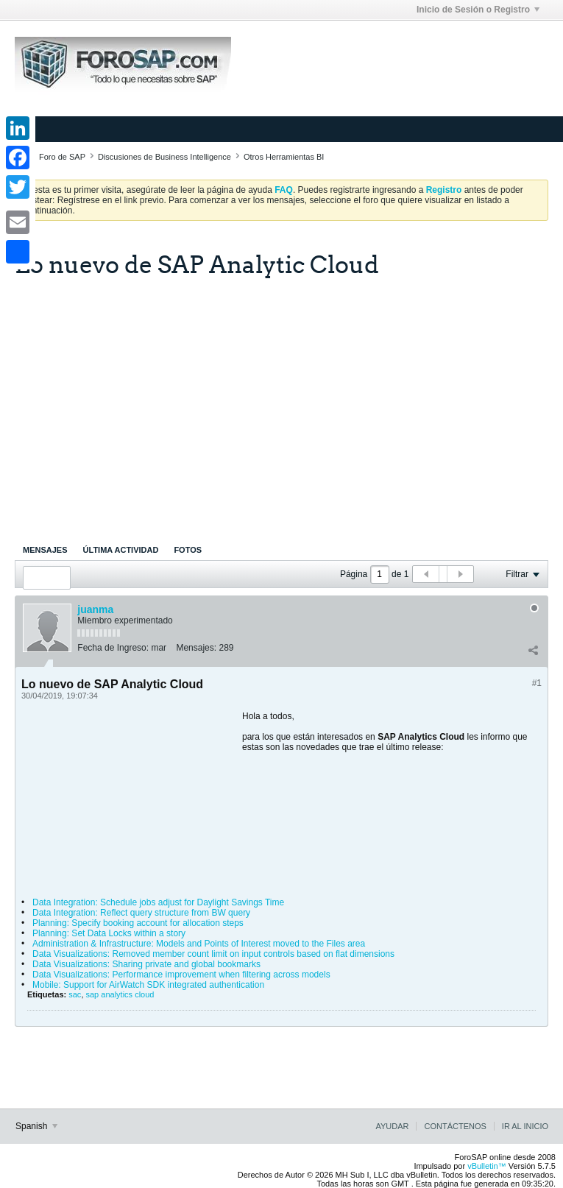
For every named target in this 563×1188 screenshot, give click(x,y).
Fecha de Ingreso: (113, 648)
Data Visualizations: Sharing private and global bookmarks (146, 964)
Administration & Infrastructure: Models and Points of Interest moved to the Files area (198, 943)
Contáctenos (455, 1126)
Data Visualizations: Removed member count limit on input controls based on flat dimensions (213, 954)
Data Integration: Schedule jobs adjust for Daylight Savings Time (158, 902)
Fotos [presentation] (188, 549)
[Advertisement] (281, 400)
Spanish (36, 1126)
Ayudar (391, 1126)
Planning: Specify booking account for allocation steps (138, 923)
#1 (537, 683)
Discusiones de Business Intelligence (164, 156)
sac (74, 994)
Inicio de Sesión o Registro (478, 9)
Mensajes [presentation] (45, 549)
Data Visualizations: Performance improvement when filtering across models (181, 974)
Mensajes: (196, 648)
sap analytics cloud (120, 994)
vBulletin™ (486, 1166)
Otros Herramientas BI (284, 156)
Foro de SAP (62, 156)
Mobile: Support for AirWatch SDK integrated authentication (148, 985)
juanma (95, 609)
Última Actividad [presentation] (121, 549)
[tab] (45, 550)
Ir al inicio (525, 1126)
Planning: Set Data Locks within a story (108, 933)
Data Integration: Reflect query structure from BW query (141, 913)
